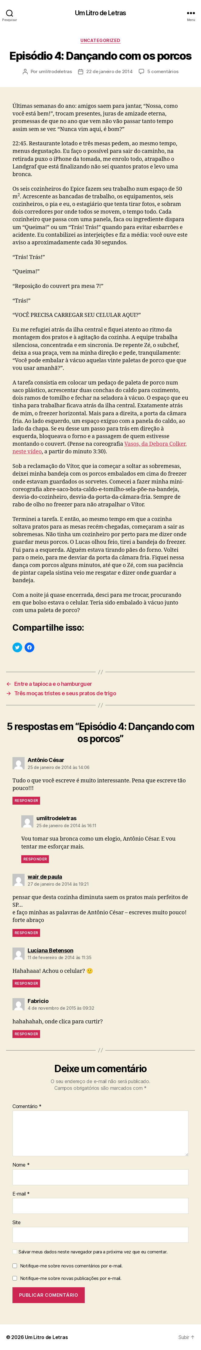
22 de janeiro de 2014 (109, 71)
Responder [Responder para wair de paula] (26, 932)
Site (16, 1222)
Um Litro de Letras (100, 13)
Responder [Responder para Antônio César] (26, 800)
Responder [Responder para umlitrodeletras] (35, 859)
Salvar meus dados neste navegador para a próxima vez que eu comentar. (93, 1252)
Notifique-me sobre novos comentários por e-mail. (71, 1266)
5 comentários (163, 71)
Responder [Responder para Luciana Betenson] (26, 983)
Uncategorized (100, 40)
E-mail (21, 1194)
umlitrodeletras (55, 71)
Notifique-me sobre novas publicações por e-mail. (70, 1278)
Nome (20, 1165)
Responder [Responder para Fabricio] (26, 1034)
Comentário (27, 1106)
